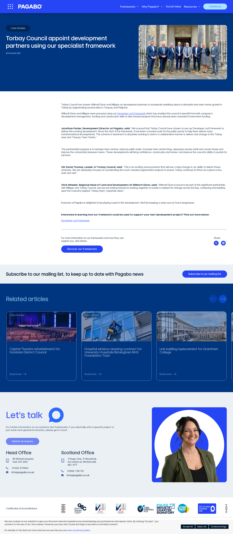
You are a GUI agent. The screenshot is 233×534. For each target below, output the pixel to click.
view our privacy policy (78, 530)
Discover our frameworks (83, 249)
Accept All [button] (188, 527)
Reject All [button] (201, 527)
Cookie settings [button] (218, 527)
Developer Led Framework (131, 113)
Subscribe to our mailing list (205, 274)
